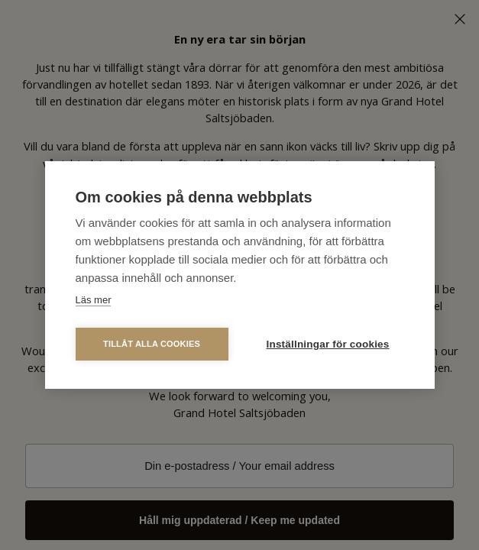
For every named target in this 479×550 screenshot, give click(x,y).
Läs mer (94, 300)
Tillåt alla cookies (151, 343)
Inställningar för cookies (328, 344)
